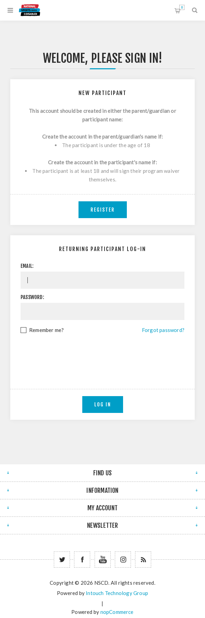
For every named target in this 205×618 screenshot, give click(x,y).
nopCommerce (117, 612)
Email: (27, 266)
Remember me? (46, 330)
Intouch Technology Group (117, 593)
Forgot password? (163, 330)
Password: (32, 297)
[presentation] (102, 353)
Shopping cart (181, 7)
